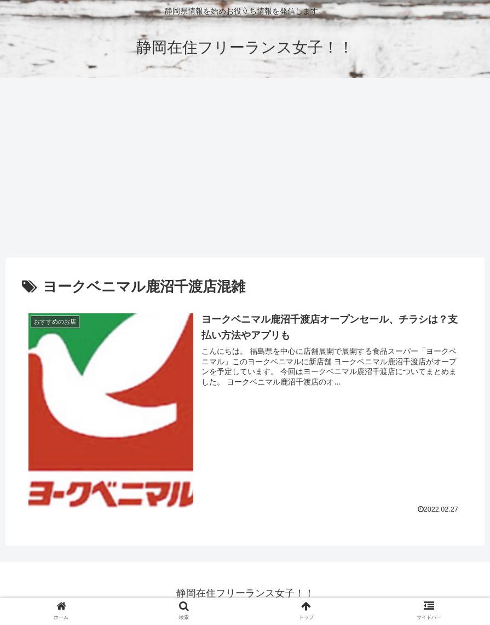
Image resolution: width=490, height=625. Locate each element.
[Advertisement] (245, 167)
